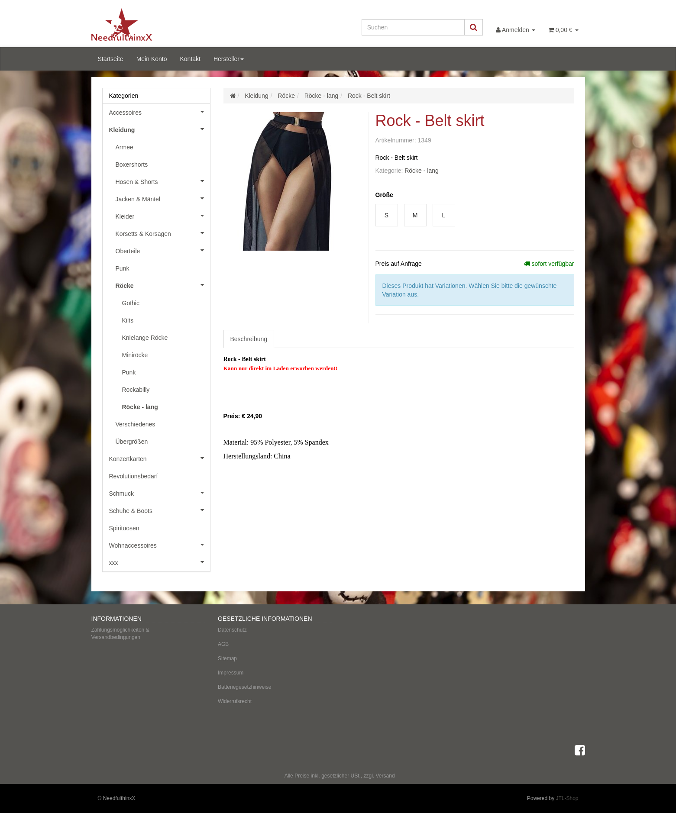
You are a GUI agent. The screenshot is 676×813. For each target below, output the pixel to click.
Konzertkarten (159, 458)
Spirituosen (124, 528)
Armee (124, 147)
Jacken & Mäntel (163, 198)
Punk (122, 268)
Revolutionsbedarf (133, 476)
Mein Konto (151, 58)
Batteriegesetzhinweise (244, 687)
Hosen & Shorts (163, 181)
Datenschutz (232, 630)
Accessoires (159, 111)
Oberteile (163, 250)
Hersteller (228, 58)
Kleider (163, 215)
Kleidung (159, 129)
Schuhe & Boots (159, 510)
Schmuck (159, 492)
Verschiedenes (135, 424)
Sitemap (227, 658)
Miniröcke (135, 355)
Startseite (110, 58)
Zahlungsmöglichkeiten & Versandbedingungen (120, 633)
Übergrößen (132, 441)
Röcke (163, 285)
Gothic (130, 303)
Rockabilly (136, 389)
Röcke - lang (421, 170)
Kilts (127, 320)
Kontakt (190, 58)
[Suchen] (413, 27)
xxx (159, 562)
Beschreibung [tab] (249, 339)
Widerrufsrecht (235, 701)
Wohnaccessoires (159, 544)
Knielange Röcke (145, 337)
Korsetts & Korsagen (163, 233)
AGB (223, 644)
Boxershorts (132, 164)
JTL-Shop (567, 798)
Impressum (230, 673)
